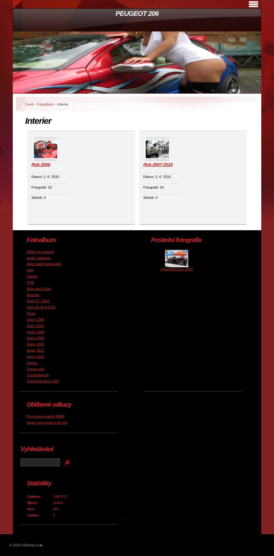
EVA (30, 270)
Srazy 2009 (35, 338)
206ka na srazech (40, 252)
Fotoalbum (45, 104)
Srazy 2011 (35, 350)
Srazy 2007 (35, 326)
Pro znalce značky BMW (45, 416)
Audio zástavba (39, 258)
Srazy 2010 (35, 344)
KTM (30, 282)
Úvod (29, 104)
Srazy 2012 (35, 356)
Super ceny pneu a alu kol (47, 422)
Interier (32, 276)
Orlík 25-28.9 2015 (41, 307)
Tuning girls (35, 369)
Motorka (33, 295)
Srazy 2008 (35, 332)
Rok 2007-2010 (158, 164)
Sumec (32, 363)
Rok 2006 (40, 164)
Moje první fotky (39, 289)
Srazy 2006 (35, 319)
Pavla (31, 313)
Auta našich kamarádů (44, 264)
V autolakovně (38, 375)
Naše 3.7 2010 (38, 301)
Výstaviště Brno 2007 (43, 381)
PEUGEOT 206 (137, 13)
